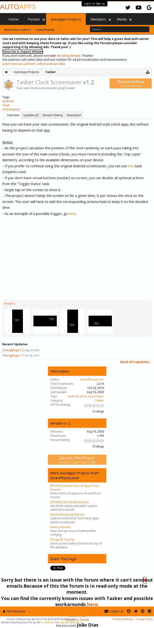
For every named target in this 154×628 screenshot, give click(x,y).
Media (122, 19)
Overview (13, 115)
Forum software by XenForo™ (41, 619)
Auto (18, 6)
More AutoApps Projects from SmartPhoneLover (74, 475)
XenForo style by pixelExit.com (63, 622)
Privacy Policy (144, 619)
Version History (53, 115)
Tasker (99, 400)
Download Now (130, 83)
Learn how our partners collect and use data (33, 64)
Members (98, 19)
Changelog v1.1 (13, 355)
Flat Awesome (14, 611)
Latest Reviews (44, 30)
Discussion (74, 115)
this (131, 166)
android (8, 101)
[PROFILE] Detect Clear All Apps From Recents (74, 488)
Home (13, 19)
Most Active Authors (17, 30)
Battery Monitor (60, 527)
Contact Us (113, 611)
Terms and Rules (122, 619)
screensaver (11, 109)
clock (5, 105)
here (72, 213)
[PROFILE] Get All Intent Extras (69, 502)
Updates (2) (31, 115)
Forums (34, 19)
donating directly (69, 55)
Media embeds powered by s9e (21, 622)
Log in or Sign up (94, 3)
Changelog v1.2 (13, 350)
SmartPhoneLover (92, 379)
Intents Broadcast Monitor (67, 514)
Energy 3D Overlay (62, 539)
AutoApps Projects (66, 19)
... (60, 30)
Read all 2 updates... (136, 362)
